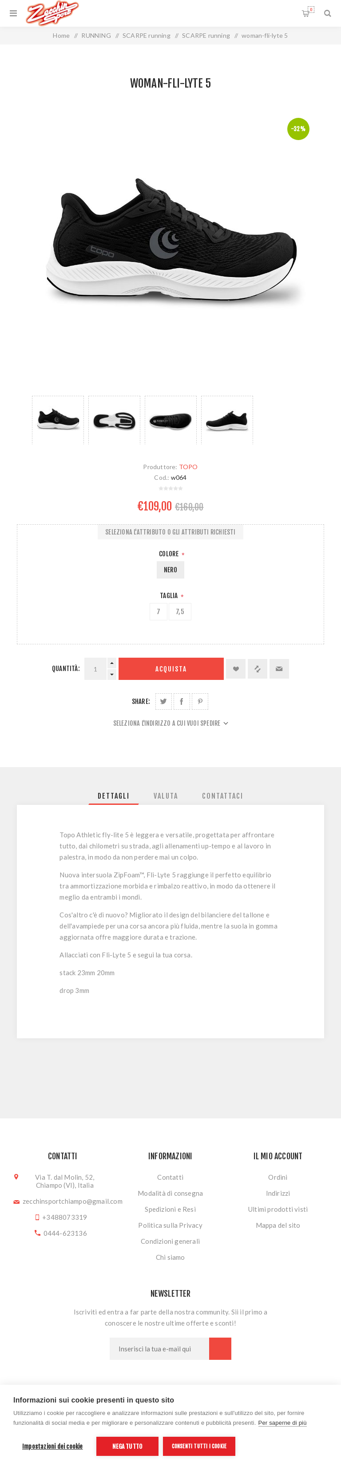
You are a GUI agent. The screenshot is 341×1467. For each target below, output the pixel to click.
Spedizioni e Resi (170, 1209)
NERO (171, 570)
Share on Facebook (182, 701)
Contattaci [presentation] (222, 796)
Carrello (311, 9)
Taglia (169, 595)
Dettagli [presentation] (114, 796)
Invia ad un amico (279, 669)
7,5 (180, 611)
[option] (58, 420)
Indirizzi (278, 1193)
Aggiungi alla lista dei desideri (236, 669)
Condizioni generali (170, 1241)
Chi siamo (170, 1257)
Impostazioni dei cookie (52, 1446)
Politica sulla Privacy (170, 1225)
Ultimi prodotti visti (278, 1209)
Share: (141, 701)
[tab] (114, 796)
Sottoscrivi (220, 1349)
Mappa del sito (278, 1225)
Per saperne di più (282, 1422)
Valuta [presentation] (166, 796)
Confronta (257, 669)
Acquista (171, 669)
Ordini (277, 1177)
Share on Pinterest (200, 701)
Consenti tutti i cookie (199, 1446)
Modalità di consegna (170, 1193)
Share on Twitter (163, 701)
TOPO (188, 466)
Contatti (170, 1177)
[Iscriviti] (159, 1349)
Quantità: (66, 668)
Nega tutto (127, 1446)
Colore (169, 554)
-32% (298, 129)
